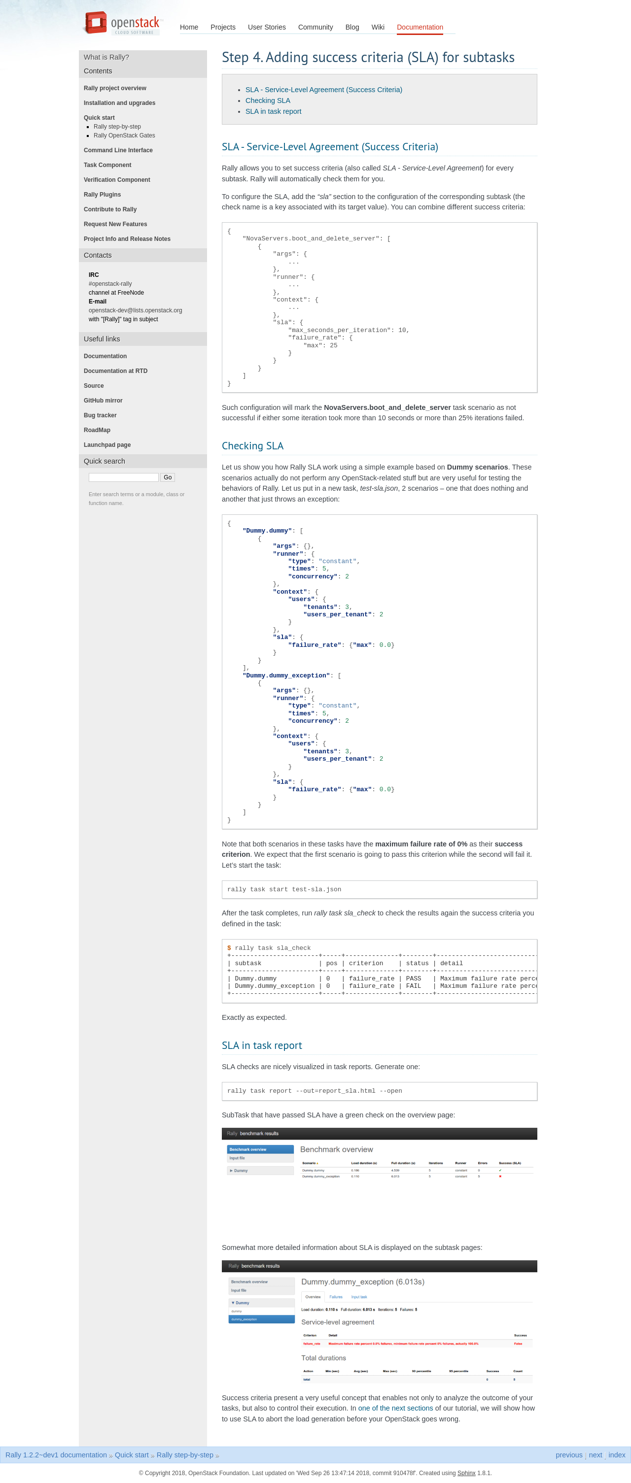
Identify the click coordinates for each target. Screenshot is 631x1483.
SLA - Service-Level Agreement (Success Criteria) (323, 90)
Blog (352, 27)
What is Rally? (110, 57)
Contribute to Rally (113, 209)
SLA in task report (273, 111)
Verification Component (120, 179)
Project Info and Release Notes (130, 239)
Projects (223, 27)
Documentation (420, 27)
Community (315, 27)
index (617, 1455)
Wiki (378, 27)
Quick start (102, 117)
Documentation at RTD (118, 371)
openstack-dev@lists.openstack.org (138, 310)
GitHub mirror (106, 400)
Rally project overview (118, 88)
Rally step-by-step (120, 126)
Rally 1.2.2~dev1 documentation (56, 1455)
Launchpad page (110, 444)
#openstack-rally (113, 283)
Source (97, 385)
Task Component (110, 165)
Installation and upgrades (122, 103)
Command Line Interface (121, 150)
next (595, 1455)
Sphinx (466, 1473)
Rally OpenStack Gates (127, 135)
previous (569, 1455)
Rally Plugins (105, 194)
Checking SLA (267, 100)
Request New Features (118, 224)
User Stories (267, 27)
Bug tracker (103, 415)
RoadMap (100, 430)
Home (189, 27)
